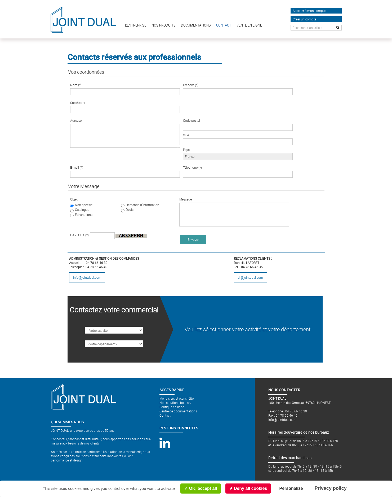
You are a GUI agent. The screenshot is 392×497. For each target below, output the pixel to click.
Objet (74, 199)
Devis (129, 209)
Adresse (76, 120)
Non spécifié (83, 205)
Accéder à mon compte (309, 10)
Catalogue (82, 209)
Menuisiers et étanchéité (176, 398)
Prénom (190, 85)
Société (77, 103)
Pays (186, 149)
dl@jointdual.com (250, 277)
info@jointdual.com (87, 277)
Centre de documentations (178, 411)
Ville (186, 135)
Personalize (291, 488)
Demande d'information (142, 205)
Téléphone (192, 167)
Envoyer (193, 239)
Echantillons (83, 214)
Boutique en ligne (171, 407)
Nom (76, 85)
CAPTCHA (79, 235)
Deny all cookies (248, 488)
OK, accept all (200, 488)
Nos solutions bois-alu (175, 402)
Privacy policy (331, 488)
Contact (165, 415)
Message (185, 199)
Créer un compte (304, 19)
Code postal (191, 120)
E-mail (76, 167)
